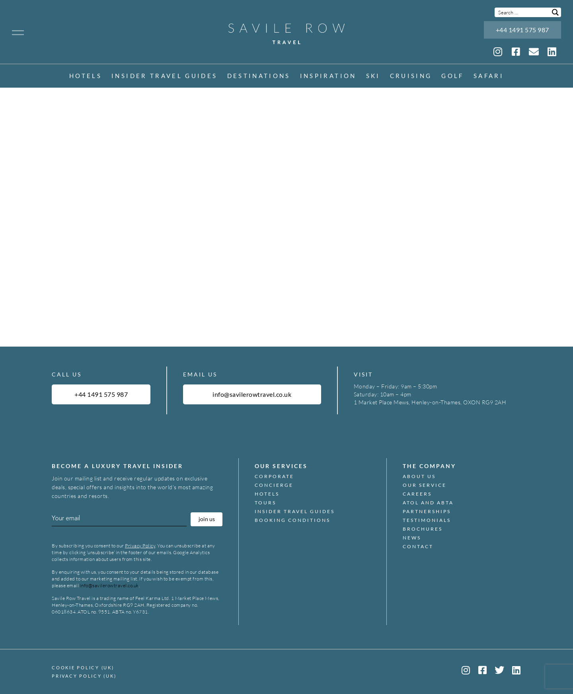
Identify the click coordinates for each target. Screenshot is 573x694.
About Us (419, 476)
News (412, 537)
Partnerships (427, 511)
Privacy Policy (140, 546)
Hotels (85, 76)
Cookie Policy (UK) (83, 667)
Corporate (274, 476)
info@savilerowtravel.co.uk (109, 585)
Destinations (258, 76)
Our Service (424, 485)
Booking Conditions (292, 520)
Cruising (411, 76)
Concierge (274, 485)
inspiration (328, 76)
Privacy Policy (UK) (84, 676)
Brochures (422, 529)
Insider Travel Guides (164, 76)
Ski (373, 76)
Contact (418, 546)
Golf (452, 76)
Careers (417, 494)
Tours (265, 502)
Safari (489, 76)
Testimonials (427, 520)
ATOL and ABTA (428, 502)
